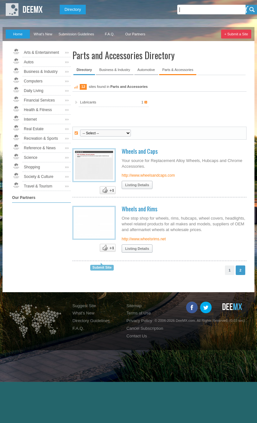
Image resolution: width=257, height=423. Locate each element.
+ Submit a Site (236, 34)
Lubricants (113, 102)
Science (30, 157)
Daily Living (33, 90)
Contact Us (136, 336)
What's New (43, 34)
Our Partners (135, 34)
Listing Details (137, 185)
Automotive (146, 70)
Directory (72, 9)
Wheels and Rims (139, 209)
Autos (29, 62)
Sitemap (134, 305)
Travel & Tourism (38, 186)
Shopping (32, 167)
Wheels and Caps (140, 151)
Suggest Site (84, 305)
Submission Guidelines (76, 34)
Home (17, 34)
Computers (33, 81)
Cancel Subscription (144, 328)
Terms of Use (138, 313)
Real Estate (34, 129)
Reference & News (40, 148)
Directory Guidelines (91, 320)
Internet (30, 119)
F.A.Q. (110, 34)
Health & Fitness (38, 110)
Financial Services (39, 100)
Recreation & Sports (41, 138)
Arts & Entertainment (41, 52)
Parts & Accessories (177, 70)
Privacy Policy (139, 320)
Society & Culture (38, 176)
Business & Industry (40, 71)
